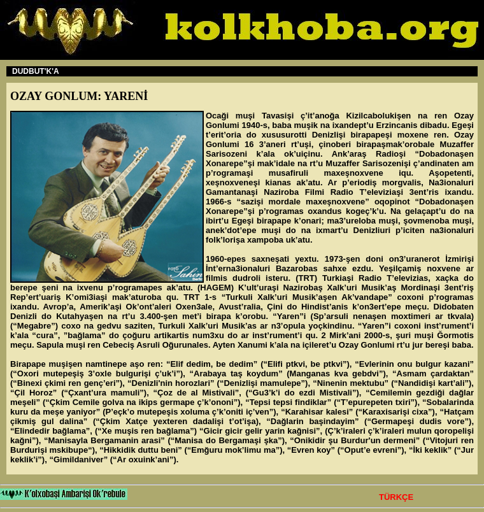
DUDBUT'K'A (35, 71)
